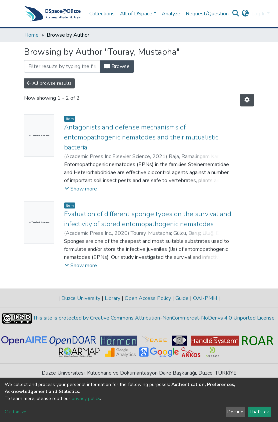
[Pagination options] (247, 100)
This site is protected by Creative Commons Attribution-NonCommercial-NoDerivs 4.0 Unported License (153, 318)
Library (112, 298)
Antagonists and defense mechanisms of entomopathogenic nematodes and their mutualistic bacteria (141, 137)
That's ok (259, 412)
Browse (117, 66)
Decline (235, 412)
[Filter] (62, 66)
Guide (182, 298)
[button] (245, 14)
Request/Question (207, 13)
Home (31, 35)
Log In (258, 13)
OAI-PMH (205, 298)
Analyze (171, 13)
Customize (15, 412)
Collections (102, 13)
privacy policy (86, 398)
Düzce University (81, 298)
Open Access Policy (147, 298)
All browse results (49, 83)
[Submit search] (235, 14)
